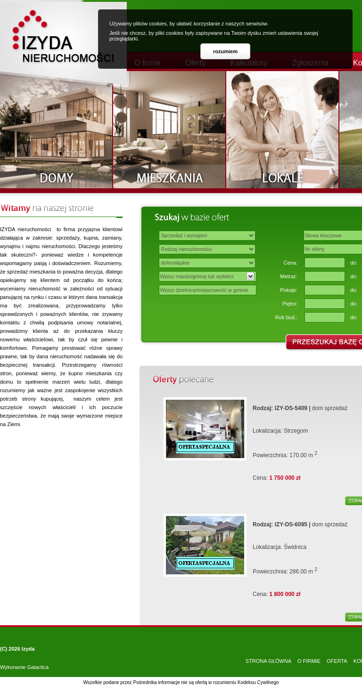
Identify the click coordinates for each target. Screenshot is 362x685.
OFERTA (337, 661)
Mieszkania (169, 129)
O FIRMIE (309, 661)
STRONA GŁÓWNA (268, 661)
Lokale (282, 129)
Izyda (28, 649)
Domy (56, 129)
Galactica (38, 667)
